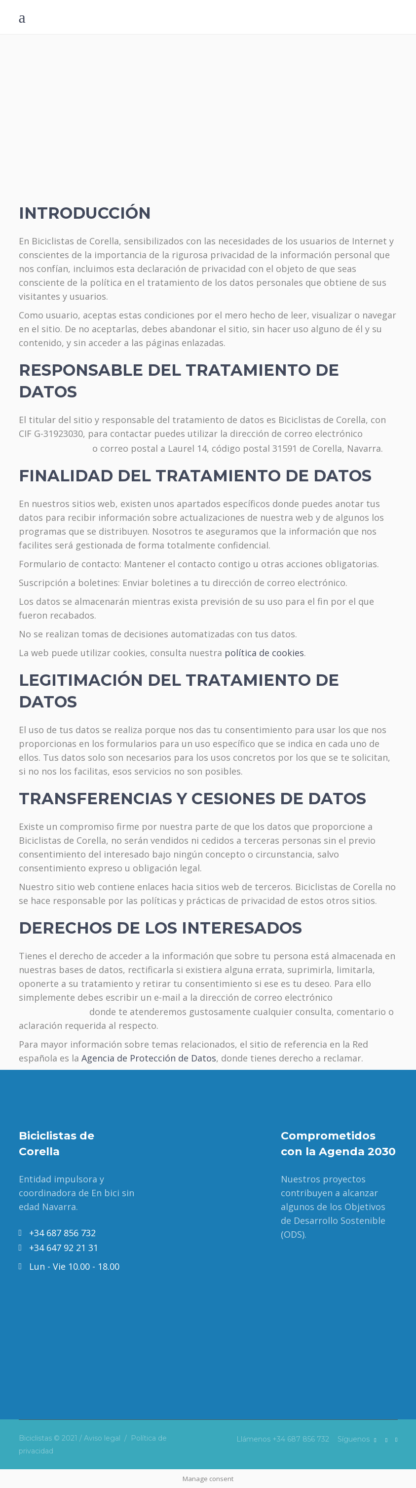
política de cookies (264, 653)
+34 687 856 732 (300, 1439)
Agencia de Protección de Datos (148, 1058)
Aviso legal (102, 1438)
